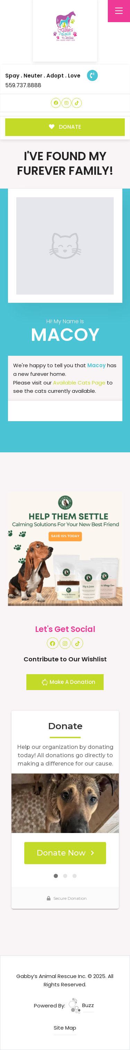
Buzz (81, 1005)
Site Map (65, 1027)
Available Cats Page (79, 382)
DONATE (65, 127)
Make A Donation (68, 683)
